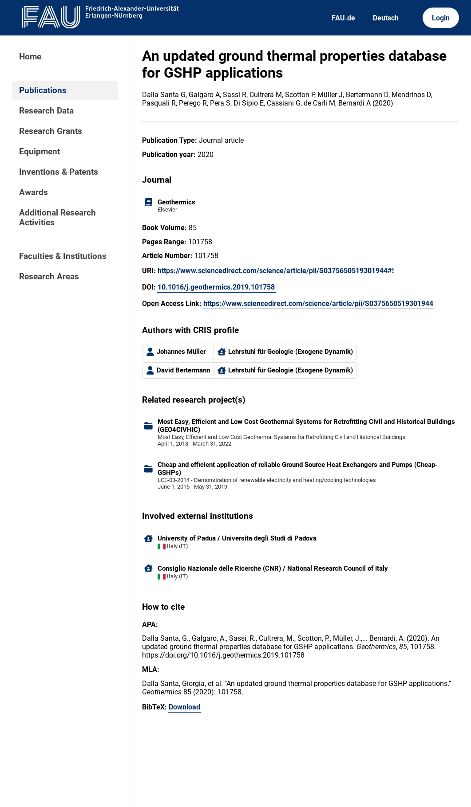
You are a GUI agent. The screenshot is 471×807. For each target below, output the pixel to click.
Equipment (39, 152)
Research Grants (50, 131)
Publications (43, 90)
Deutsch (386, 18)
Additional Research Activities (57, 217)
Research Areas (49, 277)
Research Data (46, 111)
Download (184, 707)
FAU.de (343, 18)
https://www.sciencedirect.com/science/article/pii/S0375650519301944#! (276, 270)
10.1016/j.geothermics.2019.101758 (216, 287)
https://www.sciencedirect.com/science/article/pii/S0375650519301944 (318, 303)
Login (441, 18)
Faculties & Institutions (63, 256)
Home (30, 57)
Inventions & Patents (58, 172)
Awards (33, 192)
